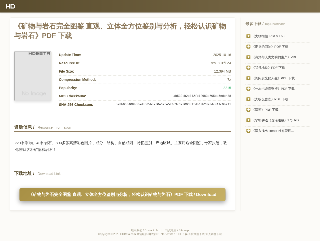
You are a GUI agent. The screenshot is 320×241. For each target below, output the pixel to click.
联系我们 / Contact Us (144, 230)
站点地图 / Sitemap (177, 230)
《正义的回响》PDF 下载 (270, 47)
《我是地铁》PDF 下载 (268, 68)
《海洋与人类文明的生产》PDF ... (276, 57)
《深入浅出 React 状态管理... (273, 131)
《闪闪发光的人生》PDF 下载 (273, 78)
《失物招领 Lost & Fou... (269, 36)
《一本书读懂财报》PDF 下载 (273, 89)
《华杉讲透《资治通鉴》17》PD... (276, 120)
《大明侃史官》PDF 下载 (270, 99)
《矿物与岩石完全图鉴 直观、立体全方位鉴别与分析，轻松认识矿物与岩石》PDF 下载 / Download (122, 194)
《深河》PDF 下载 (265, 110)
